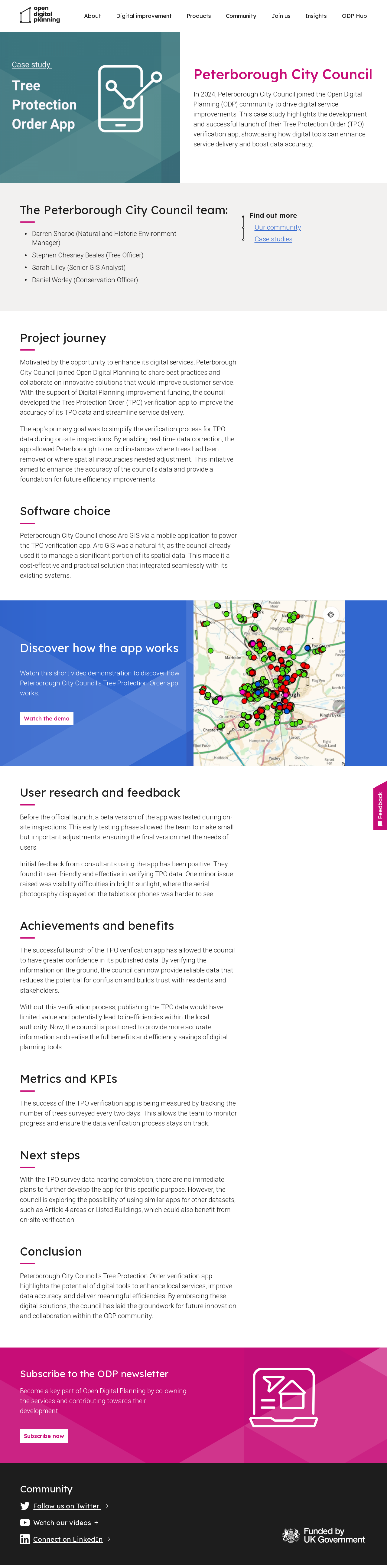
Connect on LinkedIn (65, 1539)
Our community (278, 227)
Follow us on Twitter (64, 1506)
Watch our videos (59, 1522)
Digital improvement (144, 16)
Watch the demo (47, 718)
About (92, 16)
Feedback (379, 809)
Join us (281, 16)
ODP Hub (354, 16)
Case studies (273, 239)
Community (241, 16)
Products (199, 16)
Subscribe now (44, 1436)
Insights (316, 16)
